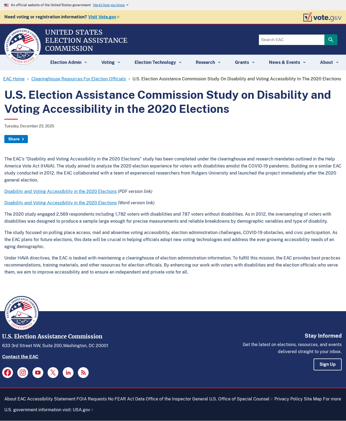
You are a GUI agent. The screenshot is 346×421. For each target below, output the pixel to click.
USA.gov (83, 409)
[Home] (22, 62)
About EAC (15, 399)
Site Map (313, 399)
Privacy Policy (288, 399)
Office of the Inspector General (177, 399)
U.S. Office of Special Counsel (241, 399)
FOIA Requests (91, 399)
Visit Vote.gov (104, 16)
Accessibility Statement (51, 399)
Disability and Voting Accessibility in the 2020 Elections (60, 191)
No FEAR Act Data (126, 399)
